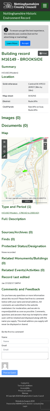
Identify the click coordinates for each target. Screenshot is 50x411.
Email (4, 345)
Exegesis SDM (29, 401)
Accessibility (25, 388)
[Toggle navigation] (44, 5)
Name (4, 337)
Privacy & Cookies (25, 391)
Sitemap (25, 393)
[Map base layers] (4, 146)
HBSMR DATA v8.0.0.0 (24, 404)
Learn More (12, 43)
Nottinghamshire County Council (32, 396)
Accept (25, 43)
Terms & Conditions (25, 385)
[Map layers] (4, 142)
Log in (25, 406)
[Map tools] (4, 156)
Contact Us (25, 383)
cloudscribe (39, 404)
